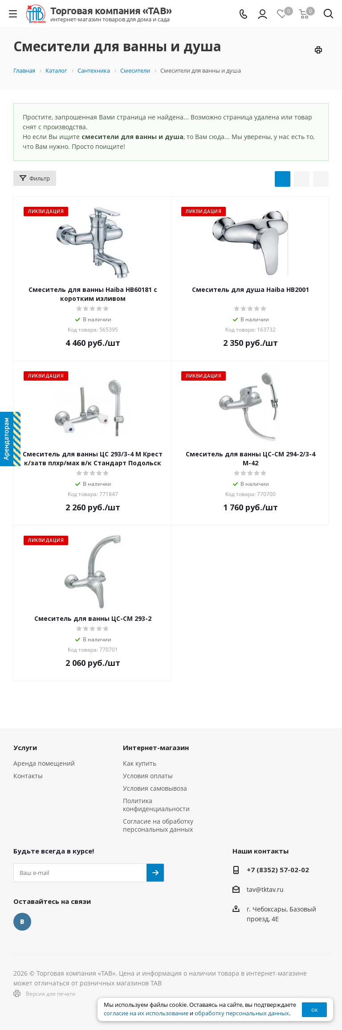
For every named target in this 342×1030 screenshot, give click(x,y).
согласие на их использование (146, 1013)
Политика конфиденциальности (156, 804)
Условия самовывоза (155, 788)
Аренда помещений (44, 763)
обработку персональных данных (242, 1013)
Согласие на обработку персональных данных (158, 825)
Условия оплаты (148, 775)
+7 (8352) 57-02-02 (278, 869)
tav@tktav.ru (265, 889)
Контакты (28, 775)
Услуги (25, 747)
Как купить (139, 763)
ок (314, 1009)
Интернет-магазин (156, 747)
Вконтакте (22, 922)
